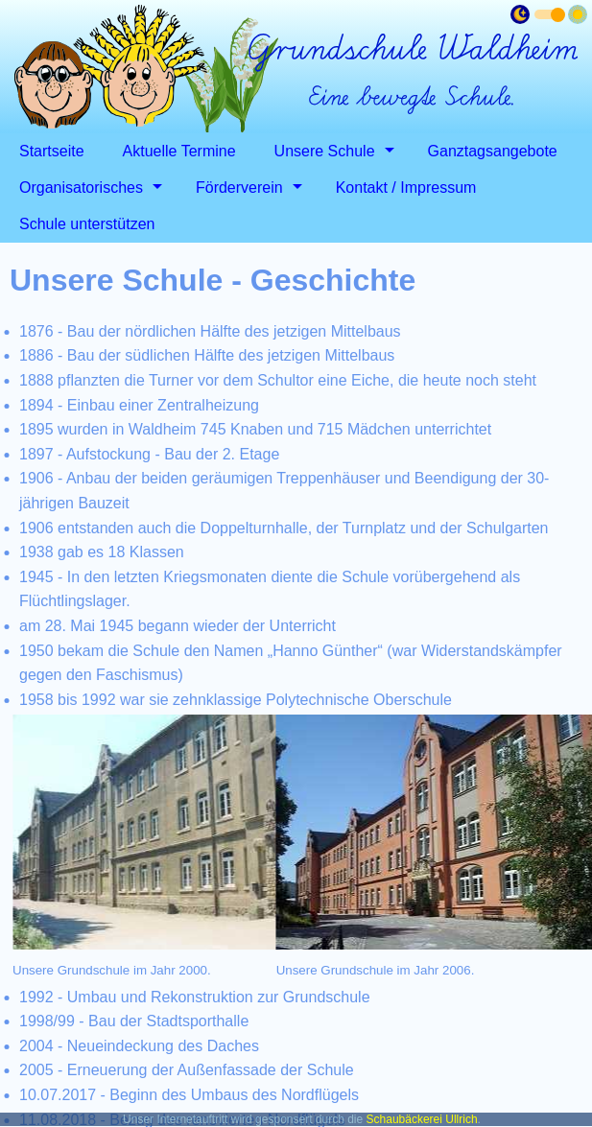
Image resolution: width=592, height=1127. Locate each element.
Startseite (51, 151)
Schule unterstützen (86, 224)
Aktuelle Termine (179, 151)
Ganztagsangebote (492, 151)
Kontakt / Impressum (406, 187)
